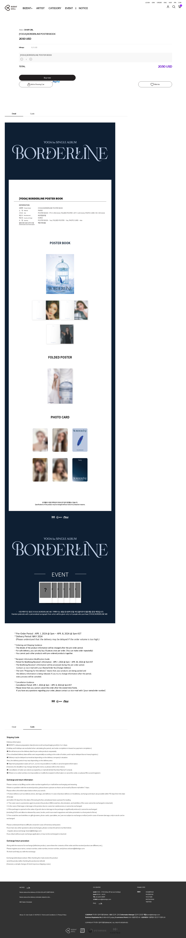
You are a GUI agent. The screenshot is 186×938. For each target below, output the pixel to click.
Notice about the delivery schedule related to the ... (35, 897)
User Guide (29, 915)
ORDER (159, 2)
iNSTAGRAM (150, 899)
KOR (170, 2)
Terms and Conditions (49, 915)
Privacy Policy (62, 915)
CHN (179, 2)
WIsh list (160, 84)
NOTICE (83, 8)
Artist (21, 30)
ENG (165, 2)
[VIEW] (112, 917)
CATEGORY (55, 8)
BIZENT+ (27, 8)
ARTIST (40, 8)
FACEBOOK (149, 894)
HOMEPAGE (150, 892)
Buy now (43, 78)
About (21, 915)
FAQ (97, 903)
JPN (175, 2)
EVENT (69, 8)
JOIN (153, 2)
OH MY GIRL (28, 30)
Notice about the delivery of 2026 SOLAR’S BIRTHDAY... (37, 892)
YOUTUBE (149, 897)
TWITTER (149, 902)
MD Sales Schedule (25, 902)
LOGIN (147, 2)
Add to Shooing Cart (31, 84)
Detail (14, 114)
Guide (32, 114)
